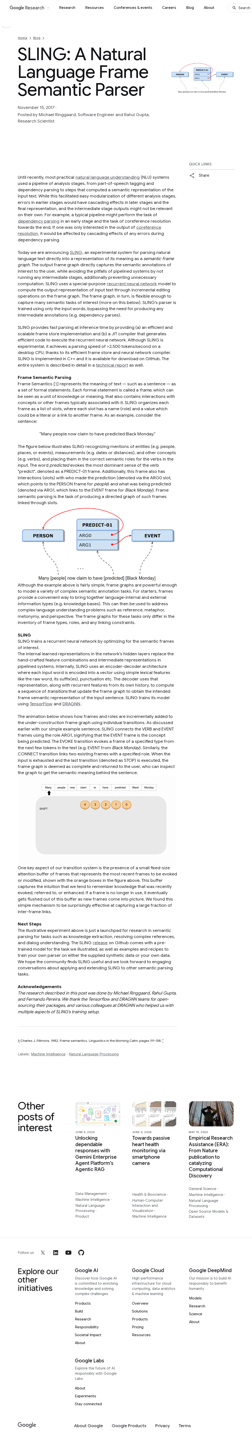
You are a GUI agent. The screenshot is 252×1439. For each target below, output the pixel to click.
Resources (94, 7)
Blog (190, 7)
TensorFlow (41, 704)
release (100, 942)
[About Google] (88, 1426)
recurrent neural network (132, 283)
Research (67, 7)
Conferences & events (133, 7)
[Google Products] (129, 1426)
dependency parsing (38, 221)
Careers (169, 7)
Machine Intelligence (48, 1054)
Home (22, 38)
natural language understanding (108, 177)
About (209, 7)
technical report (112, 365)
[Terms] (185, 1426)
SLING (76, 252)
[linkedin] (56, 1253)
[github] (81, 1253)
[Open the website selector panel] (48, 8)
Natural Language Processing (94, 1054)
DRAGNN (71, 704)
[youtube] (68, 1253)
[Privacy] (162, 1426)
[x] (43, 1253)
